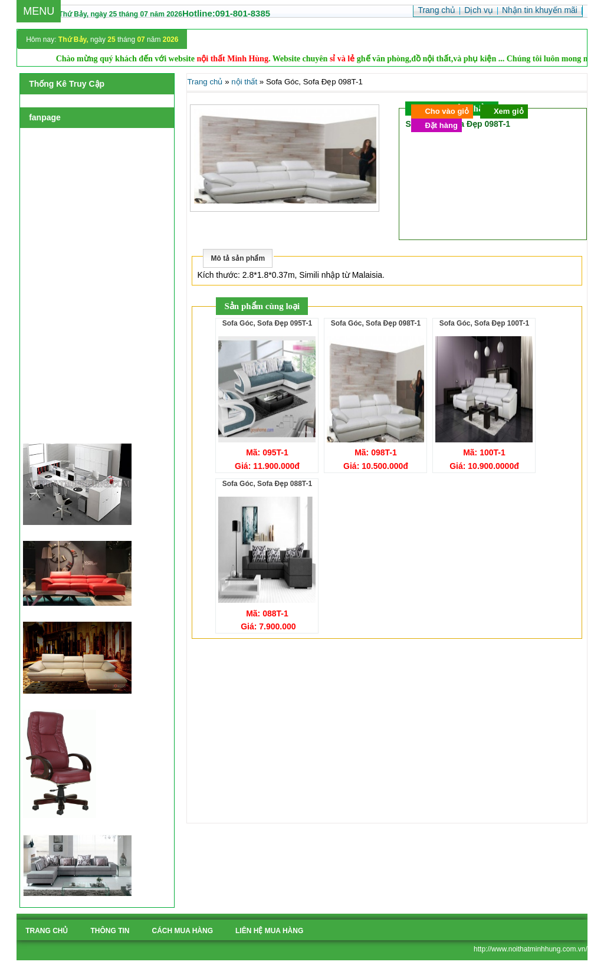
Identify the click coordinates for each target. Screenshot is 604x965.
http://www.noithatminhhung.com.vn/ (530, 949)
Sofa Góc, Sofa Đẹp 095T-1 (267, 323)
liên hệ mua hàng (269, 931)
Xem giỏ (509, 111)
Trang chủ (204, 81)
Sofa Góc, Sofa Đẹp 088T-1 (267, 484)
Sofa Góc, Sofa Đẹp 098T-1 (376, 323)
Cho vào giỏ (446, 111)
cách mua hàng (182, 931)
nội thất (244, 81)
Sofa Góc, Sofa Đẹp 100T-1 (484, 323)
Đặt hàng (441, 125)
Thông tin (109, 931)
